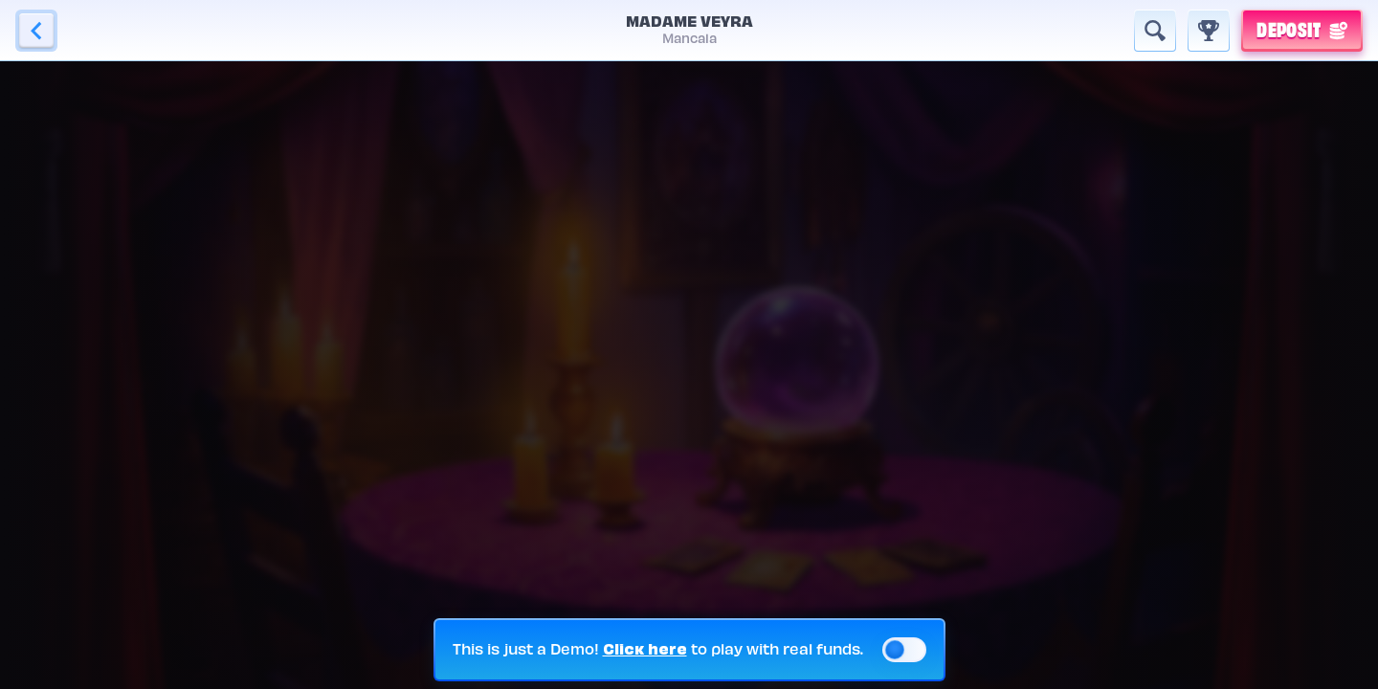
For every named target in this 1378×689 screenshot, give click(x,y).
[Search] (1155, 31)
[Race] (1209, 31)
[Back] (36, 31)
